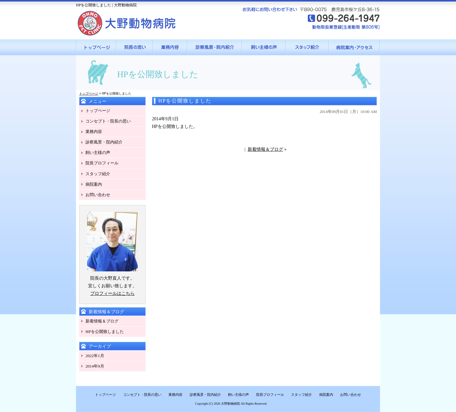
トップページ (88, 93)
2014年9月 (95, 366)
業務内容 (94, 131)
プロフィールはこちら (112, 293)
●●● (96, 47)
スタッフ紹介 (98, 173)
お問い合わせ (98, 194)
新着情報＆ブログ (265, 149)
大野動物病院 (230, 403)
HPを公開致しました (105, 331)
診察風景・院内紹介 (104, 142)
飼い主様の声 (98, 152)
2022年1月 (95, 355)
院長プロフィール (102, 163)
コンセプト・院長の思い (108, 121)
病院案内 (94, 184)
